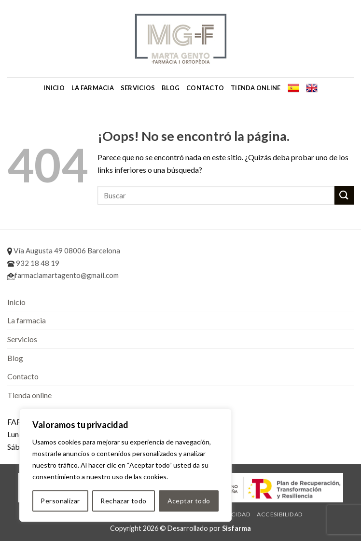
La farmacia (92, 88)
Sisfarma (236, 528)
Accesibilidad (280, 514)
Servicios (138, 88)
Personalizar (60, 501)
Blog (171, 88)
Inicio (54, 88)
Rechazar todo (123, 501)
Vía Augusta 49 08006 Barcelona (63, 250)
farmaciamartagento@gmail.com (63, 275)
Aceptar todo (188, 501)
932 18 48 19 (33, 263)
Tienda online (255, 88)
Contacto (205, 88)
